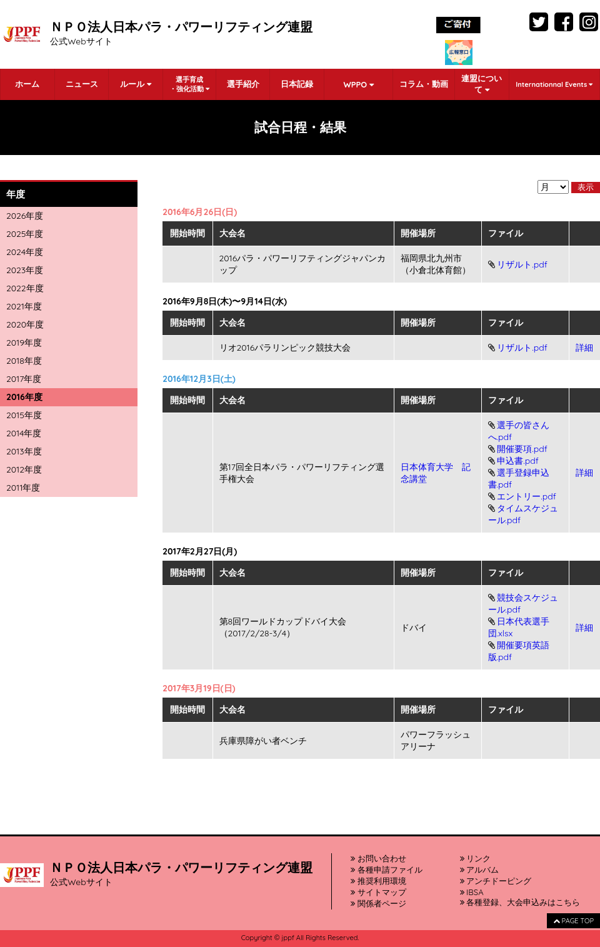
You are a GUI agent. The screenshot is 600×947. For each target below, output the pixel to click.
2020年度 (25, 324)
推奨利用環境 (378, 881)
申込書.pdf (518, 460)
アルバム (479, 869)
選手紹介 (243, 84)
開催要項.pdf (522, 448)
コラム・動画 (423, 84)
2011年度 (23, 487)
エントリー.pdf (526, 496)
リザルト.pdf (522, 264)
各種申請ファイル (386, 869)
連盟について (481, 83)
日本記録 (297, 84)
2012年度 (24, 469)
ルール (135, 84)
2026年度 (24, 215)
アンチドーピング (496, 881)
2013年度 (24, 451)
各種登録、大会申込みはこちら (520, 902)
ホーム (27, 84)
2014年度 (23, 433)
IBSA (472, 892)
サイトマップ (378, 892)
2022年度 (25, 288)
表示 (586, 187)
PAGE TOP (573, 920)
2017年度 (23, 378)
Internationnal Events (554, 84)
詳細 (584, 347)
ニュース (82, 84)
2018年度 (24, 360)
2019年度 (24, 342)
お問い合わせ (378, 858)
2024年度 (24, 252)
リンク (475, 858)
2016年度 (24, 397)
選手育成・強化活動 (189, 84)
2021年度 (24, 306)
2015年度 (24, 415)
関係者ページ (378, 903)
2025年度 (24, 233)
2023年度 (24, 270)
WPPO (358, 84)
